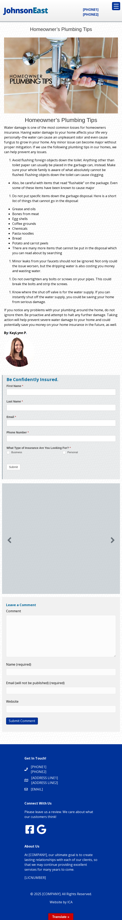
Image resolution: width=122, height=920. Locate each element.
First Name (15, 386)
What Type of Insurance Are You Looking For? (39, 448)
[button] (9, 540)
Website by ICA (61, 902)
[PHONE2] (91, 14)
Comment (13, 611)
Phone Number (18, 432)
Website (12, 701)
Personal (70, 452)
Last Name (15, 401)
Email (11, 417)
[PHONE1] (91, 9)
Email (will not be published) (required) (35, 683)
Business (14, 452)
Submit (13, 467)
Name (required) (18, 664)
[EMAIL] (37, 789)
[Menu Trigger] (116, 6)
